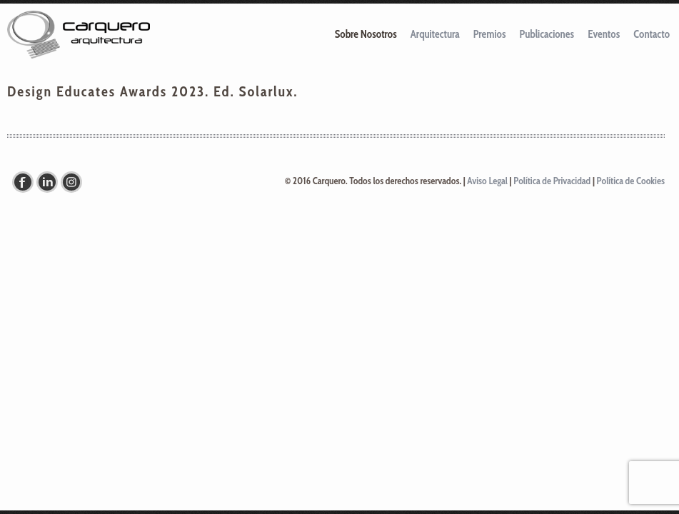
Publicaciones (547, 34)
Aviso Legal (487, 180)
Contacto (651, 34)
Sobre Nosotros (366, 34)
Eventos (604, 34)
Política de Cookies (631, 180)
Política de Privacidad (551, 180)
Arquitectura (435, 34)
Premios (489, 34)
